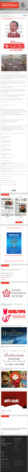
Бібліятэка (3, 438)
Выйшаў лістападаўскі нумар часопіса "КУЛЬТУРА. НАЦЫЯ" (11, 325)
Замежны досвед (16, 465)
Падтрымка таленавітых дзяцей (6, 275)
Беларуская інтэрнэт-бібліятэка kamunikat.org (14, 255)
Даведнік (2, 453)
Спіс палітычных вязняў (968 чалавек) (14, 227)
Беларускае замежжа (4, 459)
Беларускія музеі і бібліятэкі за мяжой (6, 467)
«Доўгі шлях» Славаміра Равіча (6, 410)
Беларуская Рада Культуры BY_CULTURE (9, 16)
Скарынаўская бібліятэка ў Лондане (7, 273)
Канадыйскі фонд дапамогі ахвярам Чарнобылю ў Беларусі (11, 269)
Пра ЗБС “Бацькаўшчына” (17, 440)
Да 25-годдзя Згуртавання (17, 449)
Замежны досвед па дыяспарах (6, 443)
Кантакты (3, 440)
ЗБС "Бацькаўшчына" (17, 438)
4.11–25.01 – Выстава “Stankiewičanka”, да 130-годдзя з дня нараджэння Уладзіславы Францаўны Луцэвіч (12, 369)
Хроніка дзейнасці (16, 443)
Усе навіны (2, 412)
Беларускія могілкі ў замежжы (18, 462)
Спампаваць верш (3, 157)
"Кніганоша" (19, 219)
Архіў (7, 217)
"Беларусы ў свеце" (11, 219)
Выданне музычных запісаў (5, 277)
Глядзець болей (3, 279)
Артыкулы (2, 455)
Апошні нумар (7, 216)
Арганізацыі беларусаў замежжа (5, 462)
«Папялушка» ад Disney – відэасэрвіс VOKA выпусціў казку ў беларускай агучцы (13, 347)
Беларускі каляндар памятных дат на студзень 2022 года (13, 260)
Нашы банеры (16, 446)
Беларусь (2, 452)
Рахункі (15, 448)
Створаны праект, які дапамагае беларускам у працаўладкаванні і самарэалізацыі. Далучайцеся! (12, 304)
